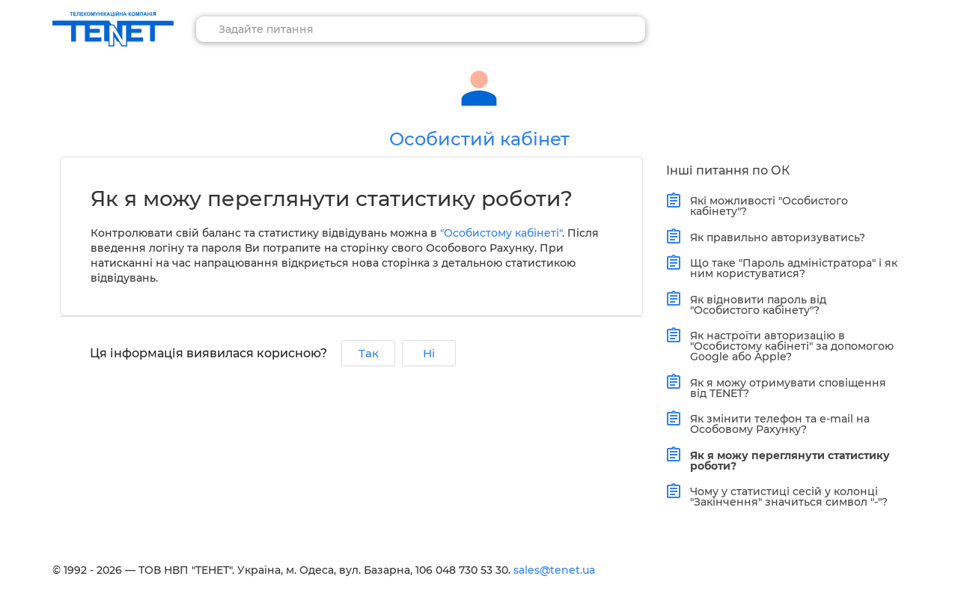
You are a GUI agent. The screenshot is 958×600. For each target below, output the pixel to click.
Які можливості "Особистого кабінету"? (765, 205)
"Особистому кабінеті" (501, 233)
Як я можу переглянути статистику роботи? (786, 459)
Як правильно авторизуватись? (774, 237)
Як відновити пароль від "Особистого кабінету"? (754, 303)
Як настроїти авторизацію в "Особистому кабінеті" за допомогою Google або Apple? (788, 345)
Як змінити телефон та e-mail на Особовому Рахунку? (776, 423)
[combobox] (420, 29)
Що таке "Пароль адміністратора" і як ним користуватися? (790, 267)
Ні (429, 353)
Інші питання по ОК (728, 170)
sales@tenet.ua (554, 570)
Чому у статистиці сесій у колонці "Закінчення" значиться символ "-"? (785, 495)
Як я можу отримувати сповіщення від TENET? (784, 386)
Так (369, 353)
